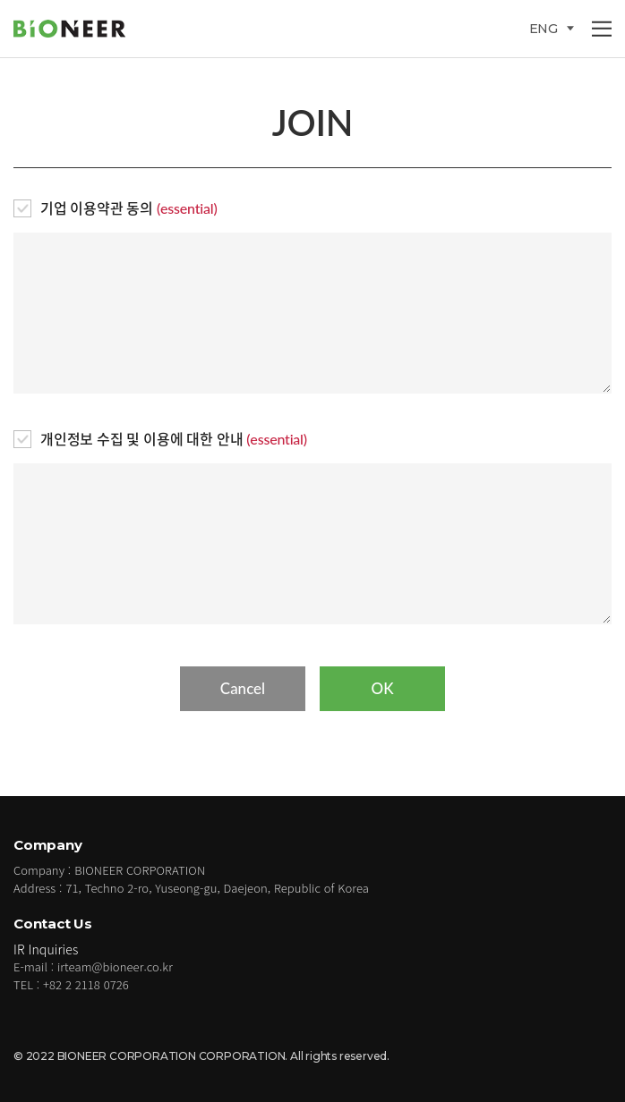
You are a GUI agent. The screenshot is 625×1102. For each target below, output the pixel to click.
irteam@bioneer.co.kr (115, 966)
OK (382, 688)
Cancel (242, 688)
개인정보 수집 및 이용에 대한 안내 (173, 438)
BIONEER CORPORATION (80, 29)
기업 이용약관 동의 (129, 207)
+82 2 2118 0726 (86, 984)
